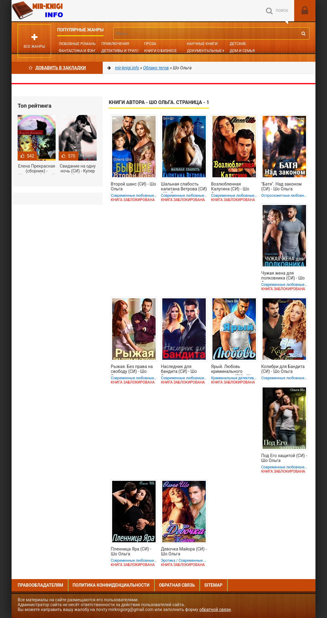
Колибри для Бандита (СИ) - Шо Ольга (283, 369)
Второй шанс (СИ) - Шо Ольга (133, 186)
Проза (150, 44)
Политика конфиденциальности (111, 585)
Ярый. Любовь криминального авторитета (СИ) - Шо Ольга (232, 369)
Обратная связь (177, 585)
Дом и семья (242, 51)
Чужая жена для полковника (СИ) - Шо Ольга (283, 276)
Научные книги (202, 44)
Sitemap (213, 585)
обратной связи (215, 609)
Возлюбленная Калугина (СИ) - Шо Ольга (230, 187)
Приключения (115, 44)
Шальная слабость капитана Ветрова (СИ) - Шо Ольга (184, 187)
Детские (238, 44)
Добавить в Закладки (57, 67)
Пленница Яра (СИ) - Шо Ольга (131, 551)
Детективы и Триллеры (124, 51)
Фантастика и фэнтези (81, 51)
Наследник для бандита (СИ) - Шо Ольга (179, 369)
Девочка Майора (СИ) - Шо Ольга (184, 551)
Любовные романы (77, 44)
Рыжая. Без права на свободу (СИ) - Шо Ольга (132, 369)
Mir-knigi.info (57, 10)
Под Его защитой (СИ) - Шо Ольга (284, 458)
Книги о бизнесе (160, 51)
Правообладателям (40, 585)
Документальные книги (211, 51)
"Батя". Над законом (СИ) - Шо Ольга (281, 186)
